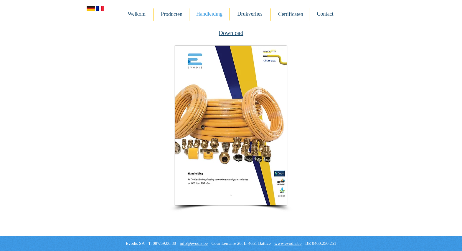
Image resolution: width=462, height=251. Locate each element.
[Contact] (325, 14)
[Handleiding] (209, 14)
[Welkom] (136, 14)
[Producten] (171, 14)
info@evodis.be (194, 243)
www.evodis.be (287, 243)
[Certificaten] (291, 14)
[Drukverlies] (250, 14)
